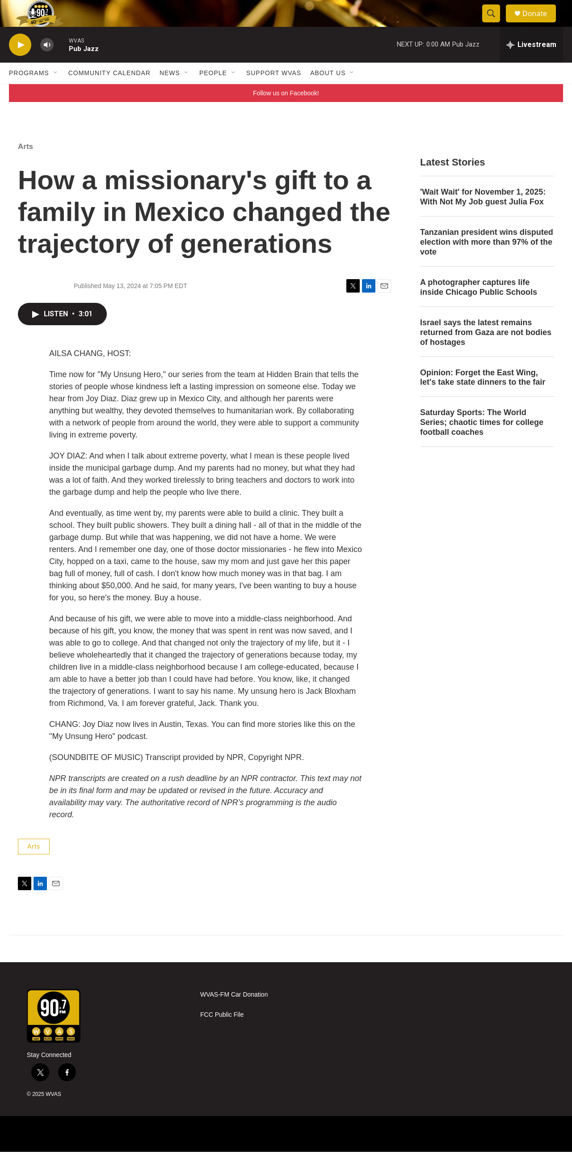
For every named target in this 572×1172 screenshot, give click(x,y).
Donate (540, 23)
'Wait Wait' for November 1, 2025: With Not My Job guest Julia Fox (483, 217)
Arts (25, 166)
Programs (29, 93)
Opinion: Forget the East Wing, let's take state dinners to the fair (482, 397)
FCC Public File (222, 1035)
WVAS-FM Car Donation (234, 1014)
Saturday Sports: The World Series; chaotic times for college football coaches (481, 442)
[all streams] (531, 65)
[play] (20, 65)
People (213, 93)
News (170, 93)
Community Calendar (109, 93)
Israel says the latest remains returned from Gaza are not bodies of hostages (485, 352)
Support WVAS (273, 93)
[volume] (47, 65)
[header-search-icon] (495, 24)
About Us (327, 93)
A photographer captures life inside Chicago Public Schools (478, 307)
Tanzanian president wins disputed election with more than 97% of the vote (486, 262)
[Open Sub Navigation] (55, 93)
